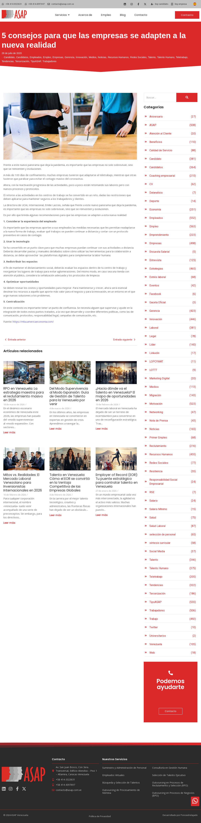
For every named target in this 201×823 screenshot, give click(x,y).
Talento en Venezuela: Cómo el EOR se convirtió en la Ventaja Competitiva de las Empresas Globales (69, 482)
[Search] (160, 97)
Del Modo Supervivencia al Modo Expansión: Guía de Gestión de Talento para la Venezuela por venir (70, 396)
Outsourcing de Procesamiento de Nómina (121, 791)
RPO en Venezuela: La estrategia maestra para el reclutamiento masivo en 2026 (22, 394)
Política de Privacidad (100, 816)
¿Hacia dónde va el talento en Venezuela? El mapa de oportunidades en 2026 (116, 394)
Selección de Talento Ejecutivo (169, 775)
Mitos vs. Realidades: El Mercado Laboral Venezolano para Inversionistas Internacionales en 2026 (22, 484)
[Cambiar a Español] (195, 4)
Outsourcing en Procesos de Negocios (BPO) (173, 794)
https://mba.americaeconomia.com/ (33, 321)
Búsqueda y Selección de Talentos (121, 782)
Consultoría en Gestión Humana (169, 767)
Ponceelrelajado (189, 815)
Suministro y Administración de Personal (124, 767)
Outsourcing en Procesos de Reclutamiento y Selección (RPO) (170, 784)
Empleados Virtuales (113, 775)
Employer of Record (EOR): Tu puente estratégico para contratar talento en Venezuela (118, 480)
